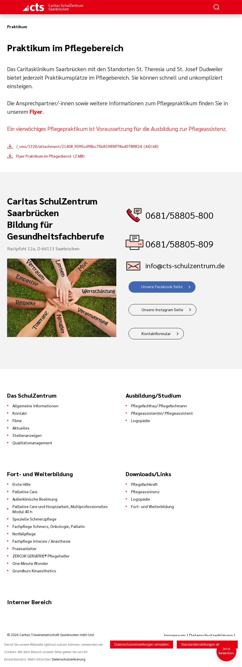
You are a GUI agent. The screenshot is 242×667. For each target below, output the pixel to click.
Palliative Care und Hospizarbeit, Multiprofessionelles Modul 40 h (60, 509)
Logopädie (140, 420)
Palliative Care (24, 491)
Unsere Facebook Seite (162, 286)
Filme (17, 420)
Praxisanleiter (24, 548)
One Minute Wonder (30, 563)
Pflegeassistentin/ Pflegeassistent (162, 413)
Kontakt (19, 413)
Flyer (36, 111)
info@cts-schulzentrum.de (185, 265)
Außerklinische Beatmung (34, 498)
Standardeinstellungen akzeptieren (207, 645)
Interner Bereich (29, 602)
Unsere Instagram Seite (162, 309)
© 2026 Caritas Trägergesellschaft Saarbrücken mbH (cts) (50, 634)
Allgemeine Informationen (35, 405)
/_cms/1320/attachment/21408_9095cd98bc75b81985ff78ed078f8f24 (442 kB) (87, 146)
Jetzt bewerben (226, 650)
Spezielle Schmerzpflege (34, 518)
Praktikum (17, 26)
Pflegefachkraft (144, 484)
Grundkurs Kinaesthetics (34, 570)
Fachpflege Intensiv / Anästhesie (41, 541)
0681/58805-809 (180, 243)
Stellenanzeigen (27, 435)
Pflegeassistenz (145, 491)
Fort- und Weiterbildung (152, 506)
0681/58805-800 (180, 215)
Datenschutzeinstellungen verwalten (141, 645)
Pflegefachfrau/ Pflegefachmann (159, 405)
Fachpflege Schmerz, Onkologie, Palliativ (48, 526)
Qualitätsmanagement (32, 442)
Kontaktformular (156, 333)
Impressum (175, 635)
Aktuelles (21, 427)
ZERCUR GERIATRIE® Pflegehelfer (41, 555)
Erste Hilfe (21, 484)
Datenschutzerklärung (211, 635)
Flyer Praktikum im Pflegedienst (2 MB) (50, 155)
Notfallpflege (24, 533)
